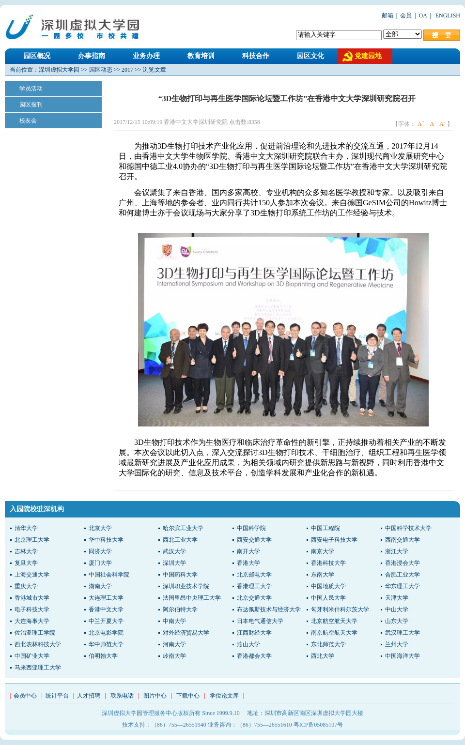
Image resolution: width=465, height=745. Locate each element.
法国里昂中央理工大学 (192, 597)
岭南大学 (174, 656)
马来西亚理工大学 (38, 667)
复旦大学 (26, 563)
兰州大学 (396, 644)
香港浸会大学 (402, 563)
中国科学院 (251, 528)
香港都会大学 (254, 656)
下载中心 (188, 695)
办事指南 (91, 56)
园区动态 (100, 69)
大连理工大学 (106, 597)
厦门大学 (100, 563)
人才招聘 (88, 695)
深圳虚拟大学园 (59, 69)
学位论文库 (224, 695)
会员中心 (25, 695)
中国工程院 (325, 528)
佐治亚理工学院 (35, 632)
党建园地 (368, 56)
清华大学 (26, 528)
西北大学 (322, 656)
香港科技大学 (328, 563)
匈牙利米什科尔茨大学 (340, 609)
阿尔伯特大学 (180, 609)
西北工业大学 (180, 539)
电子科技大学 (32, 609)
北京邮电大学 (254, 574)
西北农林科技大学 (38, 644)
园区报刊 (31, 104)
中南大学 (174, 621)
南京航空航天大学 (334, 632)
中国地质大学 (328, 586)
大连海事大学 (32, 621)
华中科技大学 (106, 539)
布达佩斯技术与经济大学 (269, 609)
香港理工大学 (254, 586)
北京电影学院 (106, 632)
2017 (127, 69)
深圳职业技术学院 (186, 586)
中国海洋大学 (402, 656)
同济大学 (100, 551)
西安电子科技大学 (334, 539)
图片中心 (155, 695)
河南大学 (174, 644)
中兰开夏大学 (106, 621)
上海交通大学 (32, 574)
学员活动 (31, 88)
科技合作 (255, 56)
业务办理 (146, 56)
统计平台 (57, 695)
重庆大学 (26, 586)
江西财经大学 (254, 632)
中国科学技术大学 (408, 528)
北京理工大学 (32, 539)
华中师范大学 (106, 644)
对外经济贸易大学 (186, 632)
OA (423, 15)
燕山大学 (248, 644)
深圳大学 (174, 563)
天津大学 (396, 597)
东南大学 (322, 574)
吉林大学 (26, 551)
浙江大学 (396, 551)
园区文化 (310, 56)
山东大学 (396, 621)
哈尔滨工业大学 (183, 528)
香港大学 (248, 563)
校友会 (28, 120)
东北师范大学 (328, 644)
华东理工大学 (402, 586)
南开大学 (248, 551)
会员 (406, 15)
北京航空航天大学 (334, 621)
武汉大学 (174, 551)
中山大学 (396, 609)
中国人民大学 (328, 597)
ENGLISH (447, 15)
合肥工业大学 (402, 574)
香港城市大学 (32, 597)
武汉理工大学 (402, 632)
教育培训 (201, 56)
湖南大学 (100, 586)
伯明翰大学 (103, 656)
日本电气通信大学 (260, 621)
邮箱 (387, 15)
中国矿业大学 (32, 656)
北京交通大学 (254, 597)
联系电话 (122, 695)
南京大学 (322, 551)
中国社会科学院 (109, 574)
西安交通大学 (254, 539)
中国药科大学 (180, 574)
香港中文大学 (106, 609)
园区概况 (36, 56)
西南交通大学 (402, 539)
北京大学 (100, 528)
